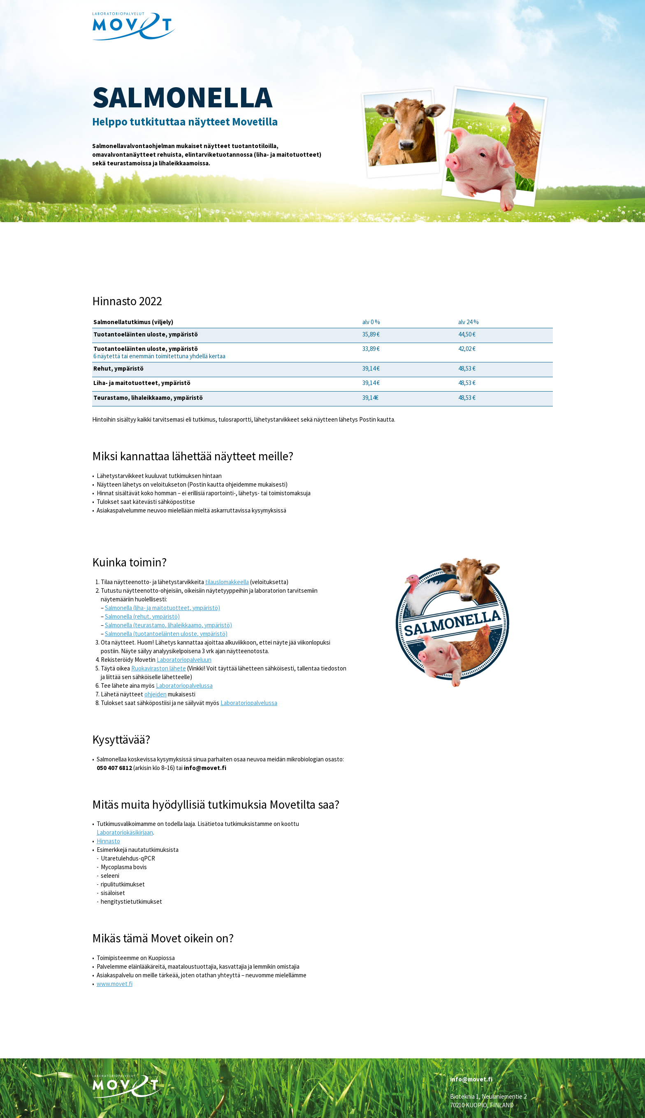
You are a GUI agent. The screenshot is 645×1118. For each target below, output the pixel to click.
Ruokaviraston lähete (158, 668)
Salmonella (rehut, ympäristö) (142, 616)
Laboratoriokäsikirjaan (125, 832)
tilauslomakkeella (227, 582)
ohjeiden (155, 694)
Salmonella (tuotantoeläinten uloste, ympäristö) (166, 634)
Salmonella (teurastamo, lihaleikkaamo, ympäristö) (168, 625)
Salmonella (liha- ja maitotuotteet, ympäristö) (162, 608)
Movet (134, 26)
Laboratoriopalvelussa (184, 685)
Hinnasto (108, 841)
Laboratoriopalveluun (184, 659)
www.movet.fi (114, 984)
